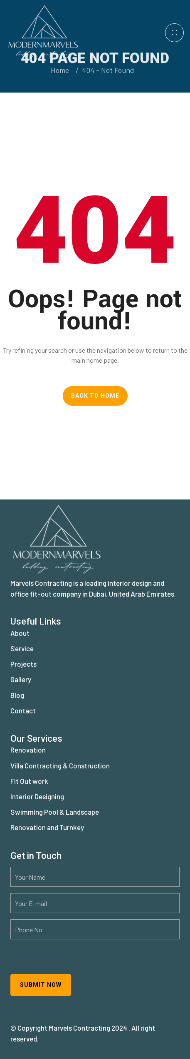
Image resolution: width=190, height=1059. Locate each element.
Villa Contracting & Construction (60, 765)
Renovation (28, 749)
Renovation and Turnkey (47, 827)
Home (60, 70)
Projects (23, 664)
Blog (17, 695)
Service (22, 648)
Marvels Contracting (79, 1028)
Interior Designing (37, 796)
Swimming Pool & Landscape (54, 812)
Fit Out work (29, 781)
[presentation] (73, 962)
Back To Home (95, 395)
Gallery (20, 679)
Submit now (41, 984)
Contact (23, 710)
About (20, 633)
